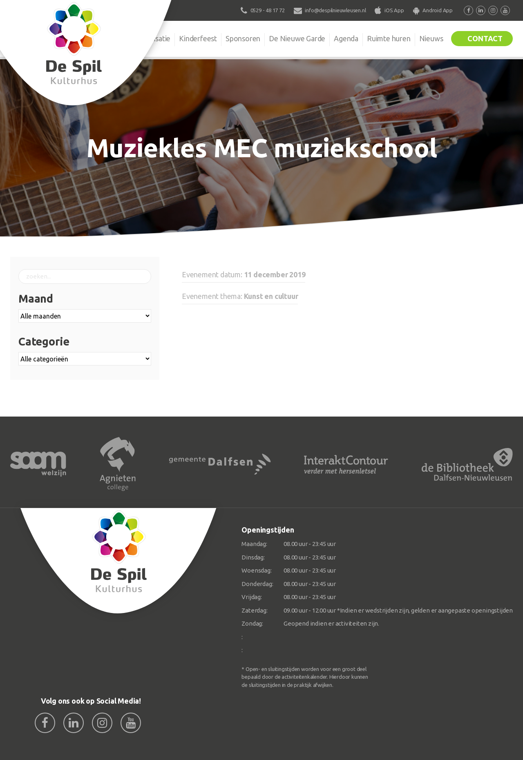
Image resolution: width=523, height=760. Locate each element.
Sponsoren (243, 38)
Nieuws (431, 38)
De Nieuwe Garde (297, 38)
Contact (485, 38)
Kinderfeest (198, 38)
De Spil (109, 38)
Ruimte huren (389, 38)
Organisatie (152, 38)
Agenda (346, 38)
